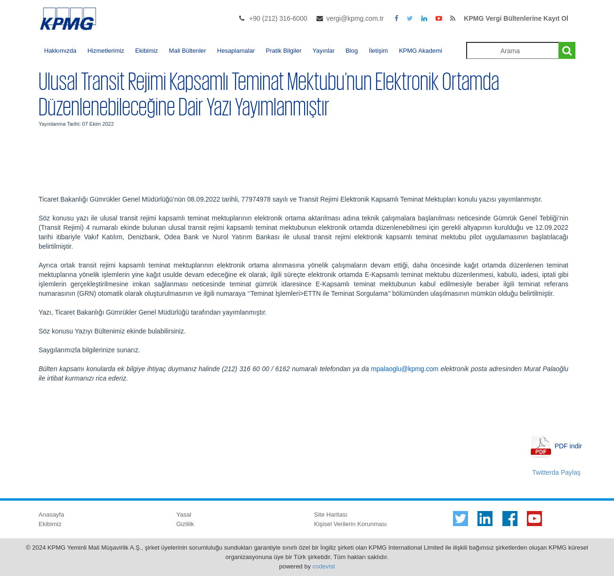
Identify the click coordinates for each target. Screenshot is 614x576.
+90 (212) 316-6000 (278, 18)
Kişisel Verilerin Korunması (350, 523)
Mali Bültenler (187, 50)
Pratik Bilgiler (284, 50)
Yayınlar (324, 50)
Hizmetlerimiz (106, 50)
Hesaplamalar (236, 50)
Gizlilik (185, 523)
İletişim (378, 50)
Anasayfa (51, 514)
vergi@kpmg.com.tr (355, 18)
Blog (352, 50)
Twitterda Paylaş (556, 472)
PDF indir (568, 445)
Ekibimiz (146, 50)
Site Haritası (330, 514)
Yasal (184, 514)
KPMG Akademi (420, 50)
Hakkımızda (60, 50)
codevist (324, 566)
